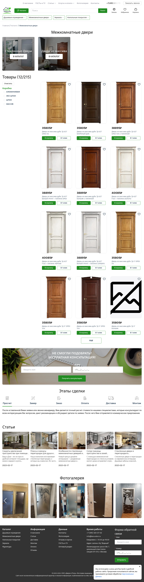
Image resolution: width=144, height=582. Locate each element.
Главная (5, 26)
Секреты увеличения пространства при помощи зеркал (14, 452)
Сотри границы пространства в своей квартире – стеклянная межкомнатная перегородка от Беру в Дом (100, 452)
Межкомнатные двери (39, 17)
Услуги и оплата (65, 3)
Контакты (95, 3)
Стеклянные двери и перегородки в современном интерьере (126, 452)
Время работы (94, 529)
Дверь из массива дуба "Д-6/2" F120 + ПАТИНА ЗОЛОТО (124, 197)
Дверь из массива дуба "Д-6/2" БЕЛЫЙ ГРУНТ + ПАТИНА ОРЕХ (54, 197)
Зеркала (58, 17)
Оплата (33, 547)
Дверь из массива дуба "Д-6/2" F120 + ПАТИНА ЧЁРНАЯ (54, 262)
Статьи (51, 3)
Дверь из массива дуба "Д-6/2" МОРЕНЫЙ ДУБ (89, 133)
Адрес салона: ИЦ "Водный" (98, 543)
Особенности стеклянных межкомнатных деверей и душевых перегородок (71, 452)
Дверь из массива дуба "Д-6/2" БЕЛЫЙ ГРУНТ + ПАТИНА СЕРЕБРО (91, 262)
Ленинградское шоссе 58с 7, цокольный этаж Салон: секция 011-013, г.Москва (98, 549)
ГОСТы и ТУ (40, 3)
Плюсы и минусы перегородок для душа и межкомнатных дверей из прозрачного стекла (42, 452)
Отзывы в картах (65, 540)
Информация (37, 529)
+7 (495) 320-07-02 (94, 533)
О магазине (28, 3)
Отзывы (33, 550)
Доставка (34, 540)
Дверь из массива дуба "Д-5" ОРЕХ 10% (56, 327)
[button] (52, 3)
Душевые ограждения (13, 17)
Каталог (14, 26)
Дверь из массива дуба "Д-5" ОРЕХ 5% (126, 262)
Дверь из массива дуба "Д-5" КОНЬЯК (123, 327)
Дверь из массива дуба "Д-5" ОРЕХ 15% (91, 327)
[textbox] (64, 10)
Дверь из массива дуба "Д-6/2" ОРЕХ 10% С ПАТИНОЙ (124, 133)
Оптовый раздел (65, 547)
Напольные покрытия (77, 17)
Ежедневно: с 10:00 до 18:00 (98, 540)
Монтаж (33, 543)
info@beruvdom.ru (94, 536)
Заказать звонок (132, 3)
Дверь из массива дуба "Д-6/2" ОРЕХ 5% (54, 133)
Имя (24, 364)
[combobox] (64, 10)
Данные (63, 529)
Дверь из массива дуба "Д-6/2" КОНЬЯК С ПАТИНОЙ (89, 197)
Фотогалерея (82, 3)
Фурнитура (6, 547)
